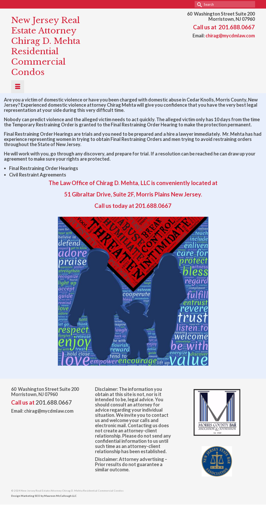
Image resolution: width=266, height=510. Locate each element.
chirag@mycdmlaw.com (230, 35)
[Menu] (17, 86)
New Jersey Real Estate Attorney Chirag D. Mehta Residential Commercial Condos (45, 46)
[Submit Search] (198, 4)
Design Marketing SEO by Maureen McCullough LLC (44, 495)
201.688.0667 (237, 27)
